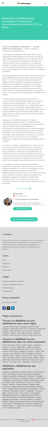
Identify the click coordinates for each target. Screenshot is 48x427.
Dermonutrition (17, 380)
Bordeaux (5, 349)
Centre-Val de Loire (16, 329)
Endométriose (20, 382)
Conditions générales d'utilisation (13, 281)
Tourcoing (13, 362)
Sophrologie (14, 399)
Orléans (41, 356)
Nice (30, 356)
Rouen (42, 358)
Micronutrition (33, 389)
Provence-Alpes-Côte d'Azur (31, 335)
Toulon (41, 360)
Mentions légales (8, 288)
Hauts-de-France (15, 331)
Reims (23, 358)
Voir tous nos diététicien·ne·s (24, 219)
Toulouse (5, 362)
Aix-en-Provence (8, 345)
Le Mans (37, 351)
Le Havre (30, 351)
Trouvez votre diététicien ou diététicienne (16, 47)
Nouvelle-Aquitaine (32, 333)
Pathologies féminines (17, 391)
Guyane (5, 331)
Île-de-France (27, 331)
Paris (4, 358)
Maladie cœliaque (22, 385)
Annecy (30, 345)
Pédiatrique (30, 391)
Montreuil (38, 353)
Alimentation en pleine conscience (22, 372)
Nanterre (19, 356)
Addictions (6, 372)
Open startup (6, 270)
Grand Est (32, 329)
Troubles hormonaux (14, 408)
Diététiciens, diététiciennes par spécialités (19, 367)
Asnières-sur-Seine (9, 347)
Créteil (11, 351)
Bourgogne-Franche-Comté (29, 327)
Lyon (11, 353)
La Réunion (36, 331)
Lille (42, 351)
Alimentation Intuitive (15, 374)
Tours (19, 362)
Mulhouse (5, 356)
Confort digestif (40, 378)
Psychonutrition (35, 393)
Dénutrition (7, 380)
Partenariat (6, 264)
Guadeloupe (41, 329)
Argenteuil (37, 345)
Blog (4, 260)
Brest (27, 349)
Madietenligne (20, 420)
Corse (26, 329)
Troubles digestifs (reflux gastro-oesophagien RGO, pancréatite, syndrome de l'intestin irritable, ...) (23, 403)
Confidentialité (7, 291)
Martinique (5, 333)
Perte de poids (13, 393)
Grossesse (30, 382)
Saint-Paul (25, 360)
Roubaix (36, 358)
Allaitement (32, 376)
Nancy (12, 356)
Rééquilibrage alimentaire (10, 395)
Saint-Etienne (16, 360)
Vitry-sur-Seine (37, 362)
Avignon (29, 347)
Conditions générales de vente (12, 285)
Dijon (16, 351)
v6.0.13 (27, 421)
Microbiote (24, 389)
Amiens (17, 345)
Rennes (29, 358)
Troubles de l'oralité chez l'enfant (20, 401)
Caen (32, 349)
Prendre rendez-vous (23, 209)
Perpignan (10, 358)
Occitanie (5, 335)
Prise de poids (24, 393)
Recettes (5, 267)
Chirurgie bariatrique (27, 378)
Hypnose (12, 385)
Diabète (26, 380)
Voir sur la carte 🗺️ (24, 188)
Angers (24, 345)
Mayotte (13, 333)
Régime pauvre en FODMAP (30, 395)
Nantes (25, 356)
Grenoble (22, 351)
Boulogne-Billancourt (17, 349)
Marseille (17, 353)
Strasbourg (34, 360)
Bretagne (5, 329)
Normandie (21, 333)
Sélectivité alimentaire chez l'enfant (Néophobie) (18, 397)
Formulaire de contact (9, 302)
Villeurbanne (26, 362)
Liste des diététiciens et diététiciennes (20, 48)
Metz (23, 353)
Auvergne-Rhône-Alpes (10, 327)
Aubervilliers (21, 347)
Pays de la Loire (15, 335)
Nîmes (35, 356)
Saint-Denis (6, 360)
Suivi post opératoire (27, 399)
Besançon (36, 347)
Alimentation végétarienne (17, 376)
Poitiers (17, 358)
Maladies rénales (13, 389)
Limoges (5, 353)
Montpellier (30, 353)
